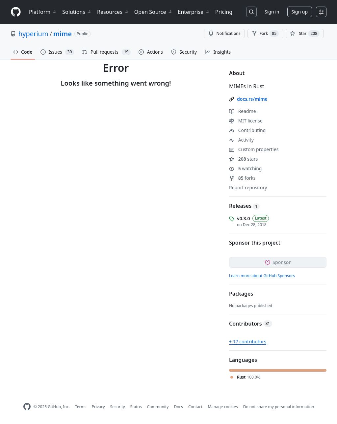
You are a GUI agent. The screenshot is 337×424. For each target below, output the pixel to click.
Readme (242, 111)
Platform (43, 11)
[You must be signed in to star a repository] (305, 33)
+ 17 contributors (247, 341)
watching (245, 168)
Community (158, 407)
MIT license (246, 121)
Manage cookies (223, 407)
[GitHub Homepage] (27, 407)
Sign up (300, 12)
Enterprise (194, 11)
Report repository (248, 187)
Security (117, 407)
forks (242, 178)
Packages (241, 293)
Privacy (98, 407)
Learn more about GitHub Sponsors (262, 275)
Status (136, 407)
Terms (81, 407)
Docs (178, 407)
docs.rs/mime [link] (252, 99)
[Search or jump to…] (251, 12)
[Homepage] (16, 12)
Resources (113, 11)
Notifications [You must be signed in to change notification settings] (224, 33)
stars (243, 159)
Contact (195, 407)
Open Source (153, 11)
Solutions (77, 11)
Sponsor (278, 262)
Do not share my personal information (278, 407)
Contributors (250, 323)
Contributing (247, 130)
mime (62, 33)
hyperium (33, 33)
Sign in (272, 12)
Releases (244, 205)
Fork (265, 33)
